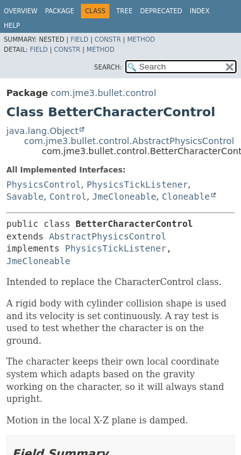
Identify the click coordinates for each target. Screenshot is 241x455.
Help (12, 25)
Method (141, 39)
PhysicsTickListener (137, 184)
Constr (107, 39)
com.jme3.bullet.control (103, 93)
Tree (124, 11)
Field (79, 39)
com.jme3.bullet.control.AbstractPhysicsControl (129, 141)
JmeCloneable (124, 196)
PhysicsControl (43, 184)
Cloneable (186, 196)
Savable (25, 196)
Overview (20, 11)
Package (59, 11)
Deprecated (161, 11)
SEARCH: (108, 67)
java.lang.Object (42, 131)
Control (68, 196)
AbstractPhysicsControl (107, 236)
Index (199, 11)
